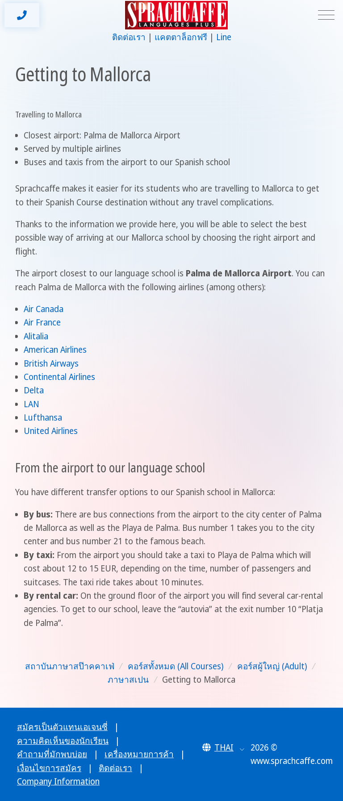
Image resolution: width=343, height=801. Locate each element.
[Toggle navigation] (326, 15)
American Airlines (55, 349)
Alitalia (36, 336)
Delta (34, 390)
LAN (31, 404)
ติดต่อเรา (129, 37)
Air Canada (43, 309)
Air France (42, 322)
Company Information (58, 781)
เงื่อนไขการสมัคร (49, 768)
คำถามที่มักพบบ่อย (52, 754)
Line (223, 37)
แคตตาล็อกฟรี (181, 37)
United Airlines (51, 431)
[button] (223, 747)
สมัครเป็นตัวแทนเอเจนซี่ (62, 727)
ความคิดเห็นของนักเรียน (63, 741)
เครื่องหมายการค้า (139, 754)
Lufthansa (43, 417)
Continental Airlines (59, 377)
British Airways (51, 363)
